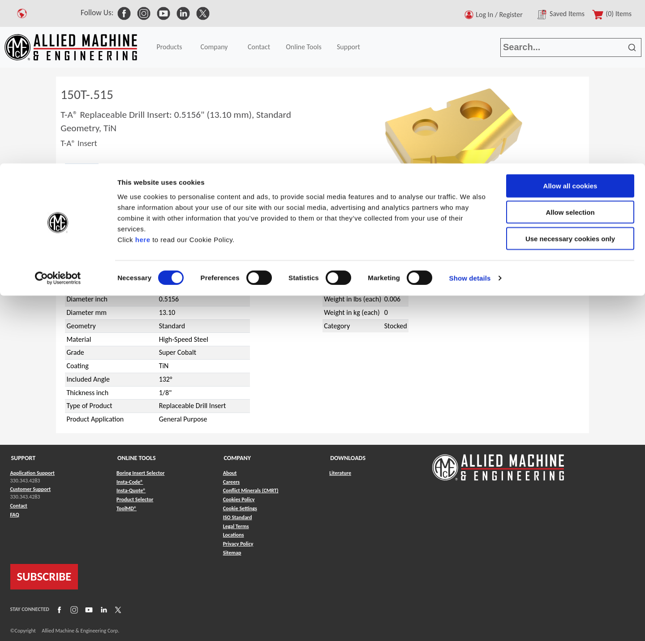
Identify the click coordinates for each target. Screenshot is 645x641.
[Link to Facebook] (58, 609)
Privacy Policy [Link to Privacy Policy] (238, 544)
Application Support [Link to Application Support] (32, 473)
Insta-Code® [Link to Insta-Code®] (129, 482)
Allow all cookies (570, 22)
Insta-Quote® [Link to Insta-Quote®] (131, 490)
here (142, 75)
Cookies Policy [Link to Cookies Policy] (239, 499)
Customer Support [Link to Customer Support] (30, 489)
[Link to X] (117, 609)
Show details (470, 114)
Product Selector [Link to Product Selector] (134, 499)
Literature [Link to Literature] (340, 473)
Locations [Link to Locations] (233, 535)
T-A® (85, 236)
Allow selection (570, 48)
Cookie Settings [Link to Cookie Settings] (240, 508)
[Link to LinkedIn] (102, 609)
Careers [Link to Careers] (231, 482)
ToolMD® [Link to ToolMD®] (126, 508)
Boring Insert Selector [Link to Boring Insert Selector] (140, 473)
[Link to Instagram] (73, 609)
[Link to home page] (498, 463)
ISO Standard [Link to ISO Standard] (237, 517)
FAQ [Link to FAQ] (14, 515)
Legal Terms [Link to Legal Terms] (236, 526)
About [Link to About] (230, 473)
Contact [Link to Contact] (18, 506)
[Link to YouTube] (88, 609)
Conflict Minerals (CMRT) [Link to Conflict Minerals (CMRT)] (251, 490)
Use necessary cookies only (570, 75)
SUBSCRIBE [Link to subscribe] (44, 576)
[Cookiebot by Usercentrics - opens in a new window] (58, 114)
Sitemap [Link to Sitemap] (232, 553)
